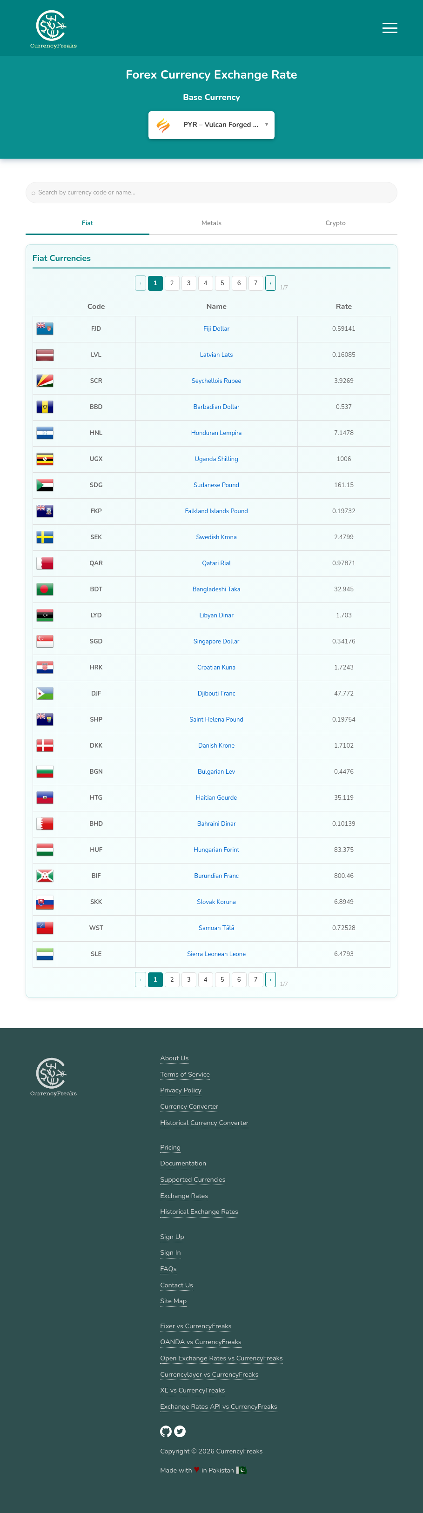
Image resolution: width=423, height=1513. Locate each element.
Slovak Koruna (216, 902)
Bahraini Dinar (216, 824)
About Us (174, 1058)
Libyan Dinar (216, 615)
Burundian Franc (216, 876)
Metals (211, 223)
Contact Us (176, 1285)
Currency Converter (189, 1106)
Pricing (170, 1147)
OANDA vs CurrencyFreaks (200, 1341)
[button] (390, 28)
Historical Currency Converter (204, 1122)
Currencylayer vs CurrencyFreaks (209, 1374)
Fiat (87, 223)
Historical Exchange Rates (199, 1211)
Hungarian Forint (216, 850)
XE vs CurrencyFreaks (192, 1390)
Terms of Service (185, 1074)
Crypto (335, 223)
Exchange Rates (184, 1195)
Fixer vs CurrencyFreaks (195, 1326)
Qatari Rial (216, 563)
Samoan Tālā (216, 928)
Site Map (173, 1300)
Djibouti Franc (216, 694)
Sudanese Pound (216, 485)
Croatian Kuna (216, 667)
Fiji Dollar (216, 329)
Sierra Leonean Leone (216, 954)
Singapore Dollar (217, 641)
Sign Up (172, 1236)
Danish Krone (216, 746)
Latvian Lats (216, 355)
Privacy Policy (180, 1090)
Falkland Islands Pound (216, 511)
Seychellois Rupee (217, 381)
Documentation (183, 1163)
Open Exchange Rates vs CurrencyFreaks (221, 1358)
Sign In (170, 1252)
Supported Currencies (192, 1179)
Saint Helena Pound (216, 720)
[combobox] (211, 125)
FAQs (168, 1268)
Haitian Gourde (216, 798)
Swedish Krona (216, 537)
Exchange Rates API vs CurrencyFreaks (218, 1406)
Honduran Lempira (216, 433)
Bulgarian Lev (216, 772)
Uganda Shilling (216, 459)
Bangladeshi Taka (217, 589)
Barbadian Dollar (217, 407)
